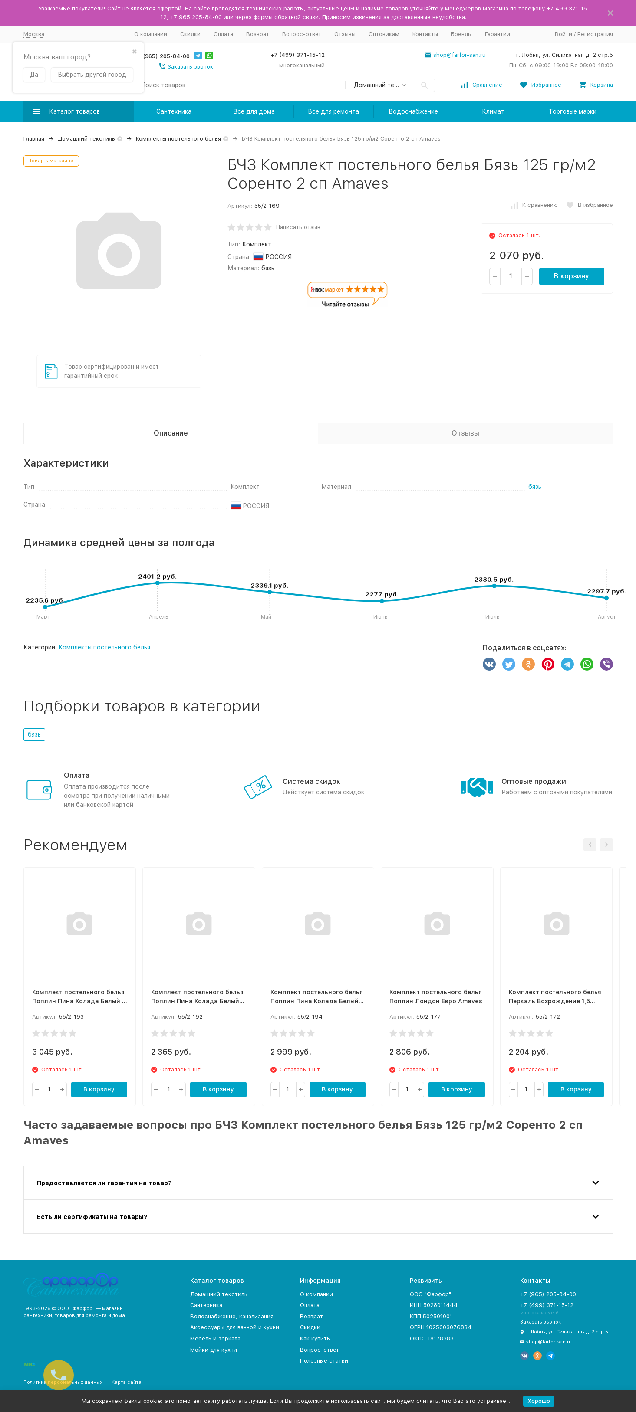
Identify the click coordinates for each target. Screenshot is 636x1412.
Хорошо (538, 1401)
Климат (493, 111)
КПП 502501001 (431, 1316)
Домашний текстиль (86, 138)
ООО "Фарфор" (430, 1294)
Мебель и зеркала (215, 1338)
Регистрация (595, 34)
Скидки (190, 34)
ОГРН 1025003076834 (440, 1327)
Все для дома (254, 111)
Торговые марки (572, 111)
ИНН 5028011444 (434, 1305)
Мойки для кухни (213, 1349)
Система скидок (311, 781)
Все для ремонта (333, 111)
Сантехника (173, 111)
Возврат (257, 34)
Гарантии (497, 34)
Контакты (425, 34)
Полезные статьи (324, 1360)
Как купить (315, 1338)
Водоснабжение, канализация (232, 1316)
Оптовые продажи (533, 781)
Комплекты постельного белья (178, 138)
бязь (534, 486)
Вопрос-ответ (301, 34)
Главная (33, 138)
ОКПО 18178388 (432, 1338)
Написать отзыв (298, 227)
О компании (150, 34)
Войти (563, 34)
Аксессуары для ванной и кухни (234, 1327)
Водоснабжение (413, 111)
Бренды (461, 34)
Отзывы (345, 34)
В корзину (571, 276)
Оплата (223, 34)
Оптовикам (384, 34)
